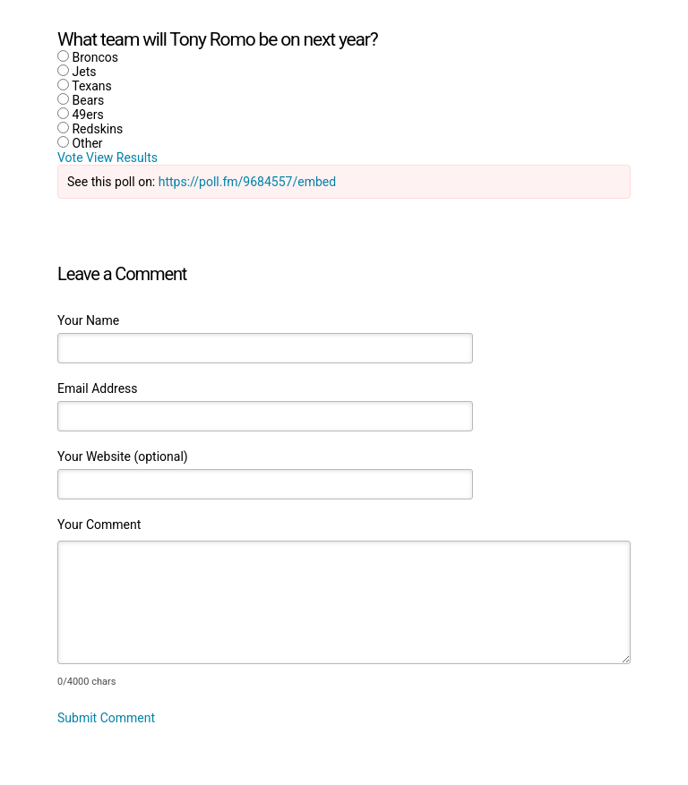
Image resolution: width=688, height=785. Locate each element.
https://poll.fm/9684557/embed (247, 182)
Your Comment (99, 524)
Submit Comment (106, 718)
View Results (122, 157)
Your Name (88, 320)
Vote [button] (71, 157)
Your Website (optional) (122, 456)
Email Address (97, 388)
